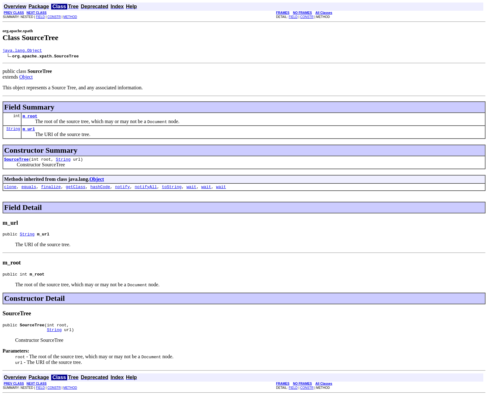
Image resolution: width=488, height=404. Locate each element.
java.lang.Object (22, 51)
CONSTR (54, 17)
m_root (29, 118)
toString (171, 191)
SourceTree (16, 163)
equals (28, 191)
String (13, 131)
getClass (75, 191)
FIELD (40, 17)
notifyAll (146, 191)
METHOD (70, 17)
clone (10, 191)
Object (26, 77)
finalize (51, 191)
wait (191, 191)
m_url (28, 131)
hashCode (100, 191)
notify (122, 191)
